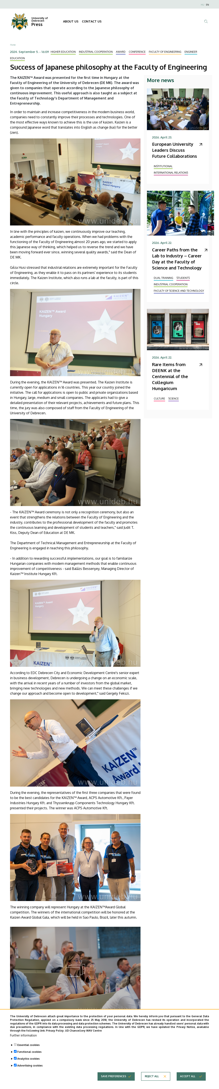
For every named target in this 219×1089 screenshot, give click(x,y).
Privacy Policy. (55, 1034)
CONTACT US (92, 21)
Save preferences (113, 1080)
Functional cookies (29, 1056)
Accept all (187, 1080)
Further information (23, 1039)
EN (207, 4)
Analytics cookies (28, 1063)
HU (202, 4)
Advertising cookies (30, 1069)
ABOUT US (70, 21)
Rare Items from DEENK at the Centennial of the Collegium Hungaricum (170, 376)
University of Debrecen (39, 19)
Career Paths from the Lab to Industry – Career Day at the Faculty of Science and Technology (177, 258)
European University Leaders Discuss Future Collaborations (174, 150)
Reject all (152, 1080)
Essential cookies (28, 1049)
